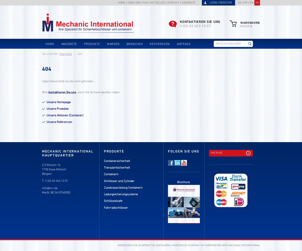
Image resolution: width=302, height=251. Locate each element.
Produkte (92, 44)
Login (213, 3)
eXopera (193, 245)
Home (121, 3)
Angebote (188, 3)
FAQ (145, 3)
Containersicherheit (117, 161)
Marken (113, 44)
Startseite (65, 54)
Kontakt (173, 3)
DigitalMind (163, 245)
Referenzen (160, 44)
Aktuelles (157, 3)
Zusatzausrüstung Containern (123, 188)
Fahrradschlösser (116, 208)
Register (225, 3)
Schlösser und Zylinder (119, 181)
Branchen (135, 44)
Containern (111, 174)
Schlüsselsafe (113, 201)
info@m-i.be (50, 188)
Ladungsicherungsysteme (121, 194)
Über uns (134, 3)
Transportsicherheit (117, 168)
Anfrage (184, 44)
